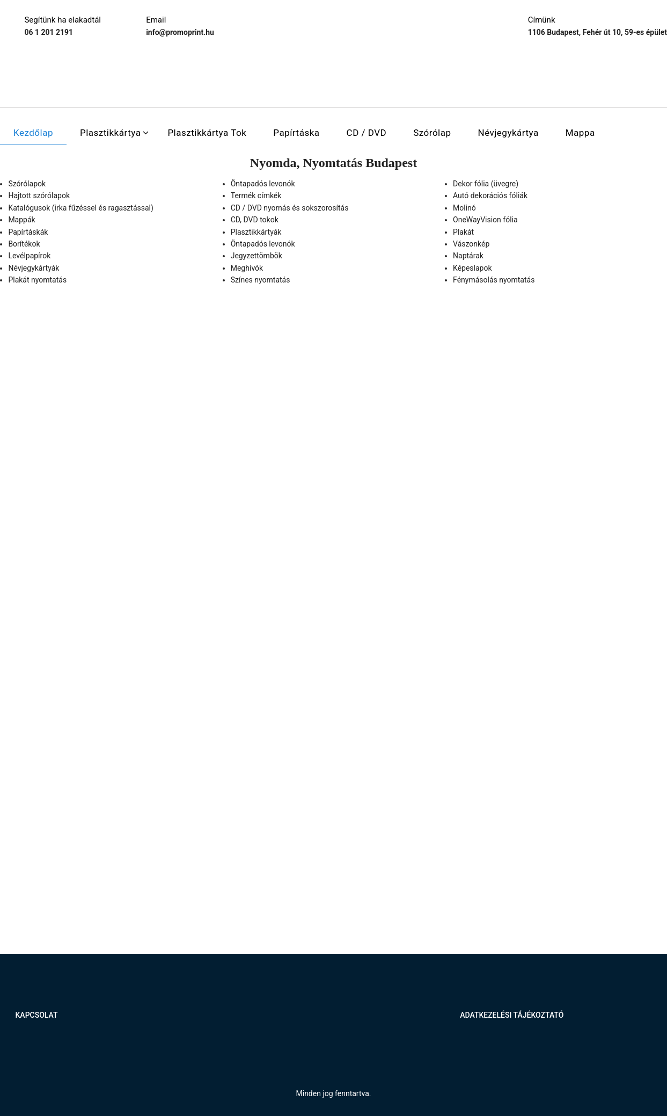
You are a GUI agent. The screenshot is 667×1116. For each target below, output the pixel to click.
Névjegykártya (508, 132)
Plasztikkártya (110, 132)
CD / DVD (367, 132)
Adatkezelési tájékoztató (511, 1015)
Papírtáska (296, 132)
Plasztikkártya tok (206, 132)
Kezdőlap (33, 132)
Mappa (580, 132)
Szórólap (432, 132)
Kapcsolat (37, 1015)
